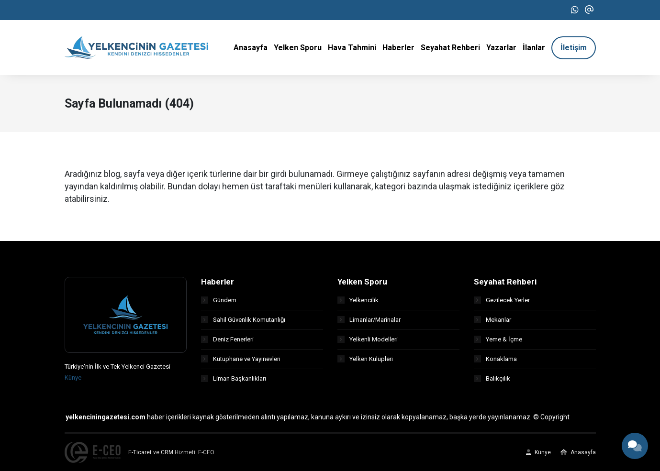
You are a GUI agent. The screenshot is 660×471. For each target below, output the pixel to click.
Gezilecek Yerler (502, 300)
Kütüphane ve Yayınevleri (240, 358)
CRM (167, 452)
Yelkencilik (358, 300)
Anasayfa (578, 452)
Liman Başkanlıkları (233, 378)
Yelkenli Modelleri (367, 339)
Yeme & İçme (498, 339)
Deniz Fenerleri (227, 339)
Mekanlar (492, 319)
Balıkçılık (492, 378)
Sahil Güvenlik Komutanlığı (243, 319)
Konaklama (495, 358)
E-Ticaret (140, 452)
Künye (73, 377)
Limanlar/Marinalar (369, 319)
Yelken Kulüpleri (365, 358)
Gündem (218, 300)
